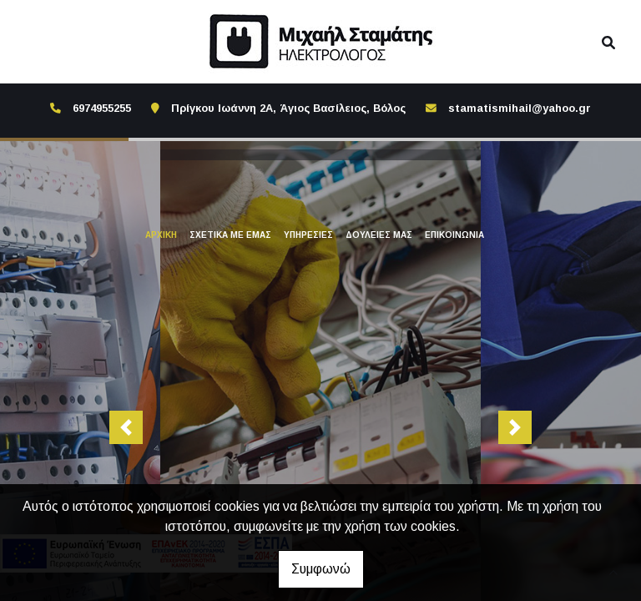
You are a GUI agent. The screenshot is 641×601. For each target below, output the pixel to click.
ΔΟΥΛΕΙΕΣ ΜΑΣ (379, 235)
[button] (126, 425)
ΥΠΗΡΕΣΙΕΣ (308, 235)
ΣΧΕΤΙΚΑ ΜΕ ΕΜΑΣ (230, 235)
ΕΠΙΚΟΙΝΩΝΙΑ (454, 235)
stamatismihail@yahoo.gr (519, 108)
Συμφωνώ (321, 569)
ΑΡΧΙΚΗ (161, 235)
